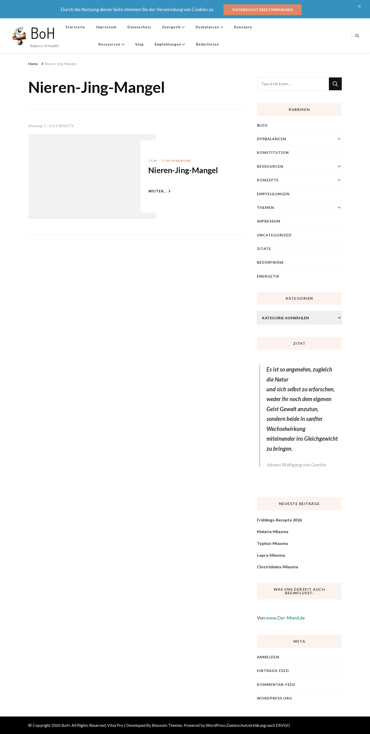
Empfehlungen (168, 44)
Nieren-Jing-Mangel (183, 170)
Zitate (264, 248)
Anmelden (268, 657)
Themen (265, 207)
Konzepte (243, 27)
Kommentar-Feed (276, 684)
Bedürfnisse (207, 44)
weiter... (159, 191)
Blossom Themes (167, 725)
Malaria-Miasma (272, 531)
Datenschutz (139, 27)
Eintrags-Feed (273, 670)
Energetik (171, 27)
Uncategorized (274, 235)
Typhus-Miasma (272, 543)
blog (139, 44)
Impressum (106, 27)
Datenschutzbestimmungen (263, 9)
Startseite (75, 27)
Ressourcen (109, 44)
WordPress (216, 725)
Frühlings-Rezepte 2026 (279, 519)
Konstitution (273, 152)
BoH (42, 32)
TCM (152, 161)
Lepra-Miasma (271, 555)
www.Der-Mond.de (285, 618)
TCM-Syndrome (176, 161)
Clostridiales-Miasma (277, 566)
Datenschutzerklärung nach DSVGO (258, 725)
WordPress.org (274, 698)
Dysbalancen (207, 27)
